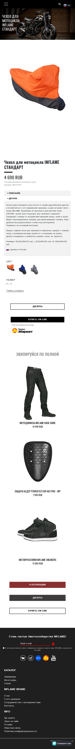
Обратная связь (12, 728)
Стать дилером (12, 699)
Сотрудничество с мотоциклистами (22, 702)
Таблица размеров (15, 291)
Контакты (9, 705)
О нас (7, 695)
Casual (7, 683)
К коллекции (37, 584)
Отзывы (8, 724)
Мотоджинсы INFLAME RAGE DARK (37, 423)
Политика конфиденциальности (20, 731)
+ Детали (12, 198)
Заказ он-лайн (11, 721)
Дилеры (37, 306)
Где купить (9, 718)
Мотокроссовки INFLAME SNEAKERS (37, 560)
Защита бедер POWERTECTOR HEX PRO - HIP (37, 491)
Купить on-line (37, 319)
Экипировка (10, 676)
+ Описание (13, 193)
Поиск (59, 4)
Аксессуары (10, 680)
